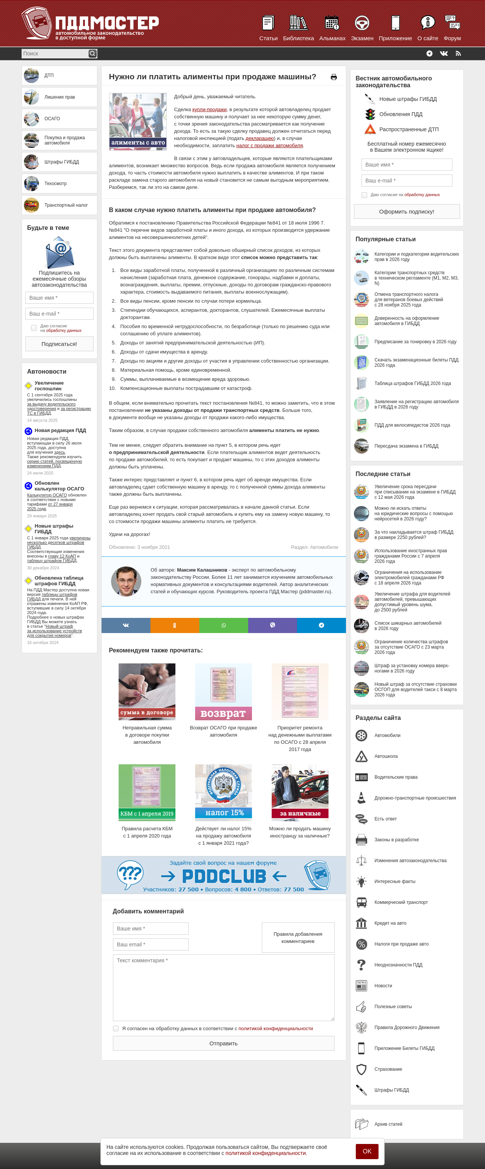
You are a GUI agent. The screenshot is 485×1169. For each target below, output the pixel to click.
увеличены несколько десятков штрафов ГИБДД (59, 542)
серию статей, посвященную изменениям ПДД (54, 463)
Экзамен (362, 38)
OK (367, 1151)
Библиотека (298, 38)
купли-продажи (209, 109)
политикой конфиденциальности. (266, 1153)
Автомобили (324, 547)
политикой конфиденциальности (276, 1028)
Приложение (395, 38)
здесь (59, 452)
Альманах (332, 38)
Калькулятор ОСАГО (47, 495)
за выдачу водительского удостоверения (51, 406)
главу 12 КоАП (62, 556)
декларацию (260, 138)
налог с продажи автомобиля (269, 145)
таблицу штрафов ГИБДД (52, 560)
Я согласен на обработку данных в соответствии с (217, 1028)
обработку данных (63, 330)
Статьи (269, 38)
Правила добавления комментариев (298, 937)
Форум (452, 38)
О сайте (428, 38)
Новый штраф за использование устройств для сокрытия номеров (54, 631)
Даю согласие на (61, 328)
